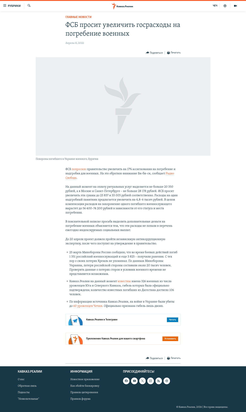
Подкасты (24, 392)
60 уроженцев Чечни (87, 306)
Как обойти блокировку (84, 386)
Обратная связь (27, 386)
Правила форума (80, 399)
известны (125, 281)
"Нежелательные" (28, 399)
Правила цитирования (84, 392)
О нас (21, 379)
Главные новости (78, 17)
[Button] (154, 53)
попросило (79, 169)
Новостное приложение (85, 379)
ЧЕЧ (215, 5)
